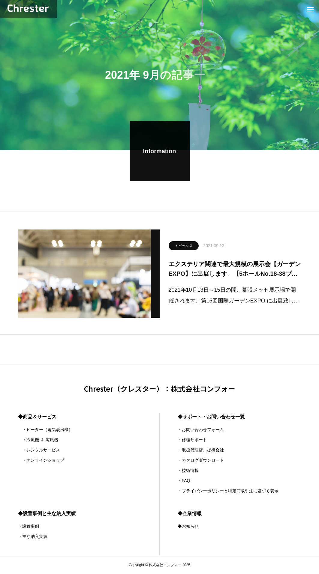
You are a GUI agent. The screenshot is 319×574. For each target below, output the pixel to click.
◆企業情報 (190, 513)
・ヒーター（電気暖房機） (45, 429)
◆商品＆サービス (37, 416)
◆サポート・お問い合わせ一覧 (211, 416)
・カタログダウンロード (201, 460)
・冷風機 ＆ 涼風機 (38, 439)
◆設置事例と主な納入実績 (47, 513)
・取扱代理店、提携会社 (201, 450)
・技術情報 (188, 470)
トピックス (184, 247)
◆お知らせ (188, 526)
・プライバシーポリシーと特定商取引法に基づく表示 (228, 490)
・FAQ (184, 480)
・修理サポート (192, 439)
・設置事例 (28, 526)
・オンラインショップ (41, 460)
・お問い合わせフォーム (201, 429)
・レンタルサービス (39, 450)
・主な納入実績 (32, 536)
